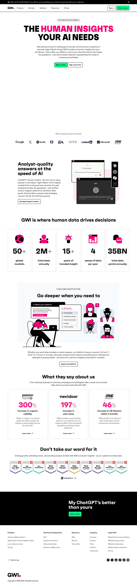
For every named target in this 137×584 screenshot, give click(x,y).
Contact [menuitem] (93, 547)
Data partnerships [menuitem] (50, 544)
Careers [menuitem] (93, 540)
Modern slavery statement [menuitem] (117, 547)
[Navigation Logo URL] (11, 8)
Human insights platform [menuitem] (16, 537)
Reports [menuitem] (74, 540)
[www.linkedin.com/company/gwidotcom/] (116, 560)
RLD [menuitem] (45, 537)
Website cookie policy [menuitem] (115, 544)
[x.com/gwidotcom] (112, 560)
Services (33, 8)
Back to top (13, 560)
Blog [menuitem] (73, 537)
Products (21, 8)
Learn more (27, 433)
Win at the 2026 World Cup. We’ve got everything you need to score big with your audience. (47, 2)
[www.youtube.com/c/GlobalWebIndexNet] (128, 560)
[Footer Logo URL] (14, 575)
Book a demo (123, 8)
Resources (56, 8)
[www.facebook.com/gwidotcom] (108, 560)
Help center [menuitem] (76, 544)
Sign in (111, 8)
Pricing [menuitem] (66, 8)
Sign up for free (75, 65)
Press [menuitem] (92, 544)
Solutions (44, 8)
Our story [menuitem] (93, 537)
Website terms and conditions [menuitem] (118, 537)
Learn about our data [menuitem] (15, 544)
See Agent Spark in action (29, 202)
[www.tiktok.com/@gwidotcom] (124, 560)
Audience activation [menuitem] (51, 540)
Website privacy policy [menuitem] (116, 540)
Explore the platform (68, 364)
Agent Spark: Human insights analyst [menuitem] (21, 540)
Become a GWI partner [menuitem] (52, 547)
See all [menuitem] (110, 551)
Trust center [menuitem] (94, 551)
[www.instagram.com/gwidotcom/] (120, 560)
